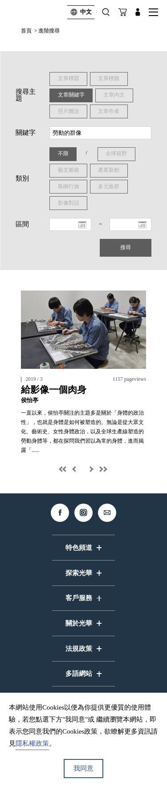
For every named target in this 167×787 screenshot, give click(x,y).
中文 (79, 12)
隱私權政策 (32, 743)
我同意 (83, 768)
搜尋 (125, 248)
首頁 (26, 31)
